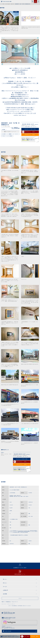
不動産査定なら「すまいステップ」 (12, 601)
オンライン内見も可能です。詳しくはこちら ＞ (30, 126)
